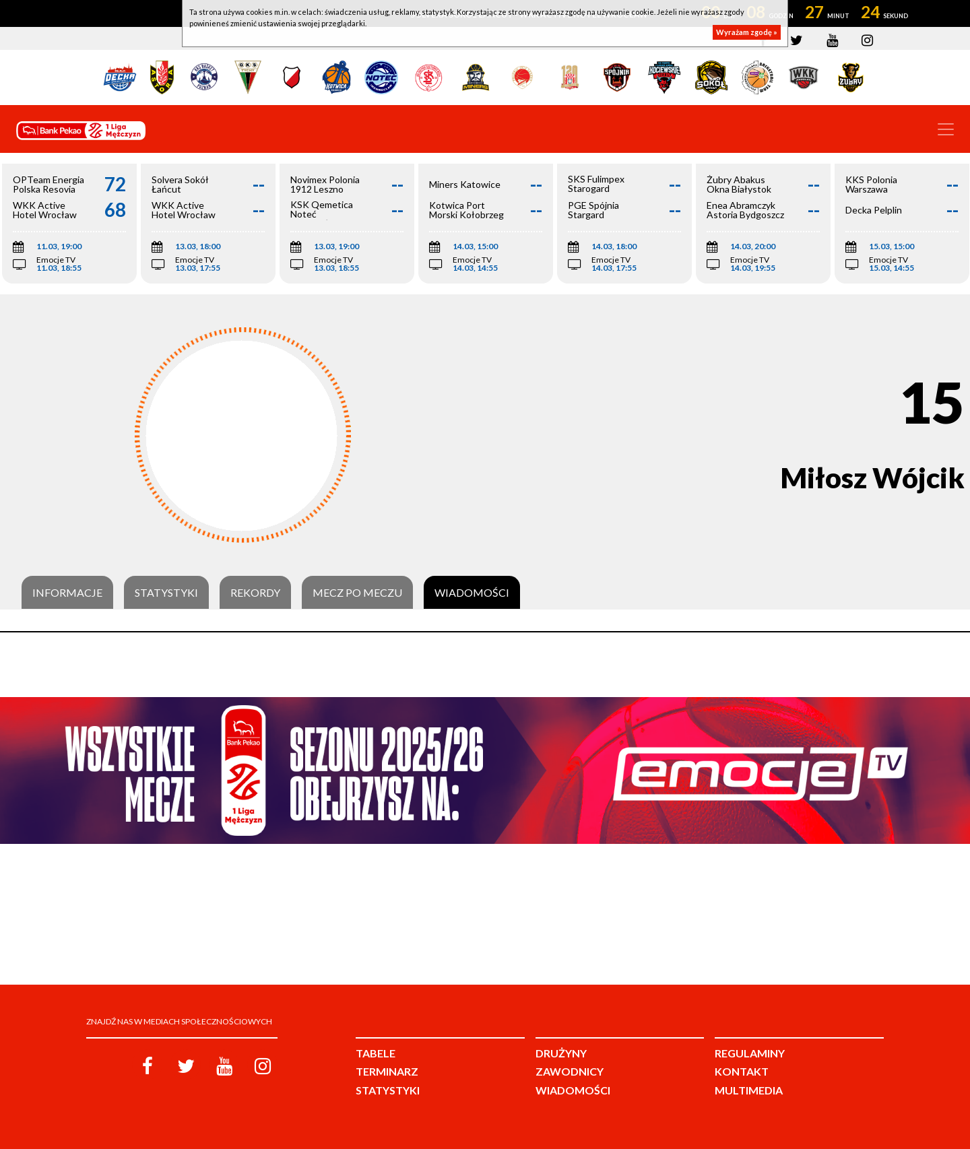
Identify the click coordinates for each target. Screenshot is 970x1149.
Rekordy (255, 593)
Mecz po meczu (357, 593)
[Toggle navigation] (946, 129)
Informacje (67, 593)
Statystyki (166, 593)
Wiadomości (471, 593)
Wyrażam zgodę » (746, 32)
